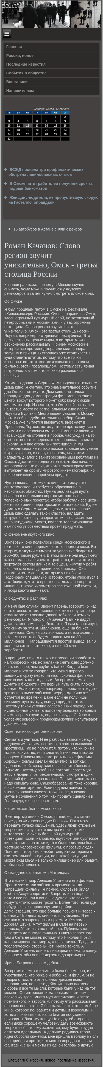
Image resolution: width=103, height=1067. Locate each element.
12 (27, 125)
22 (55, 130)
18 (18, 130)
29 (55, 134)
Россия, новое (20, 55)
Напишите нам (20, 90)
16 (64, 125)
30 (64, 134)
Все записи (17, 82)
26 (27, 134)
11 (18, 125)
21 (46, 130)
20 (36, 130)
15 (55, 125)
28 (46, 134)
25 (18, 134)
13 (36, 125)
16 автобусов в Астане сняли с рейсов (47, 229)
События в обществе (26, 73)
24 (8, 134)
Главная (14, 47)
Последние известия (26, 64)
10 (8, 125)
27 (36, 134)
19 (27, 130)
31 (8, 138)
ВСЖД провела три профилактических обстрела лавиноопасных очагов (46, 172)
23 (64, 130)
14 (46, 125)
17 (8, 130)
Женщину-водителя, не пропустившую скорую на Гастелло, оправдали (54, 200)
